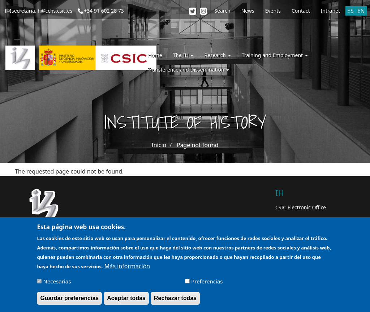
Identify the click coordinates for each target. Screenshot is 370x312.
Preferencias (207, 284)
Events (273, 10)
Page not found (198, 145)
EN (361, 11)
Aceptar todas (126, 301)
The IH (183, 55)
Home (155, 55)
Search (222, 10)
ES (350, 11)
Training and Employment (275, 55)
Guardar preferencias (69, 301)
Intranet (330, 10)
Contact (301, 10)
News (247, 10)
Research (217, 55)
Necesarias (57, 284)
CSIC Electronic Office (300, 207)
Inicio (158, 145)
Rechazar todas (175, 301)
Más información (127, 269)
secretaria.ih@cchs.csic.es (42, 10)
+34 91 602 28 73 (104, 10)
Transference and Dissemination (188, 69)
